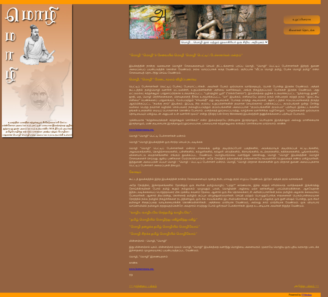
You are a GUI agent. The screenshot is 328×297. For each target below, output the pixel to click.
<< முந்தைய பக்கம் (143, 286)
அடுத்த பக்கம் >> (306, 286)
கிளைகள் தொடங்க (302, 30)
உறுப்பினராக (302, 19)
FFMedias (306, 295)
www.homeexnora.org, (141, 129)
